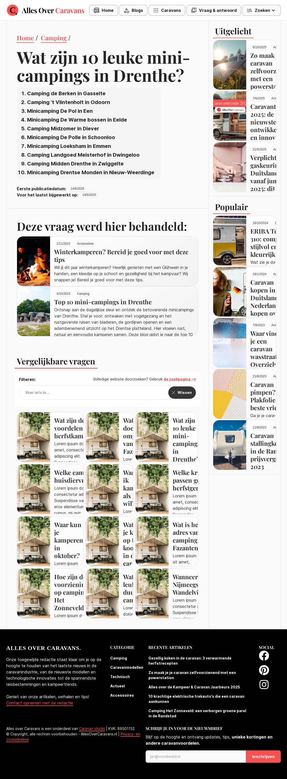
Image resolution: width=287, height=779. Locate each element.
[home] (47, 10)
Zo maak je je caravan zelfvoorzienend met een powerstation (192, 675)
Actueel (117, 686)
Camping (118, 658)
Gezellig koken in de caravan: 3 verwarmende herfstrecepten (190, 660)
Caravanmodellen (126, 667)
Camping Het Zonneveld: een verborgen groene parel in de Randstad (197, 713)
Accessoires (122, 695)
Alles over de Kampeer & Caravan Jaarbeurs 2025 (194, 687)
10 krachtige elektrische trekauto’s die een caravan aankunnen (196, 699)
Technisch (120, 676)
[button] (133, 10)
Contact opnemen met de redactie (39, 702)
